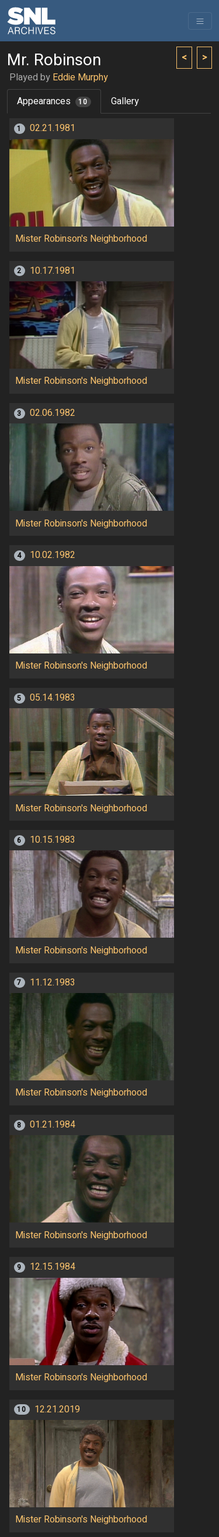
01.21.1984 (52, 1125)
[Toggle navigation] (200, 21)
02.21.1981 (52, 128)
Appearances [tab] (54, 101)
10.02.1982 (52, 555)
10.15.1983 (52, 840)
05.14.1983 (52, 698)
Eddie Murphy (80, 77)
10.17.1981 (52, 271)
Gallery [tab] (125, 101)
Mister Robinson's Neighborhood (81, 239)
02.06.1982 (52, 413)
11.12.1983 (52, 983)
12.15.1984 (52, 1267)
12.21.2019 (57, 1409)
